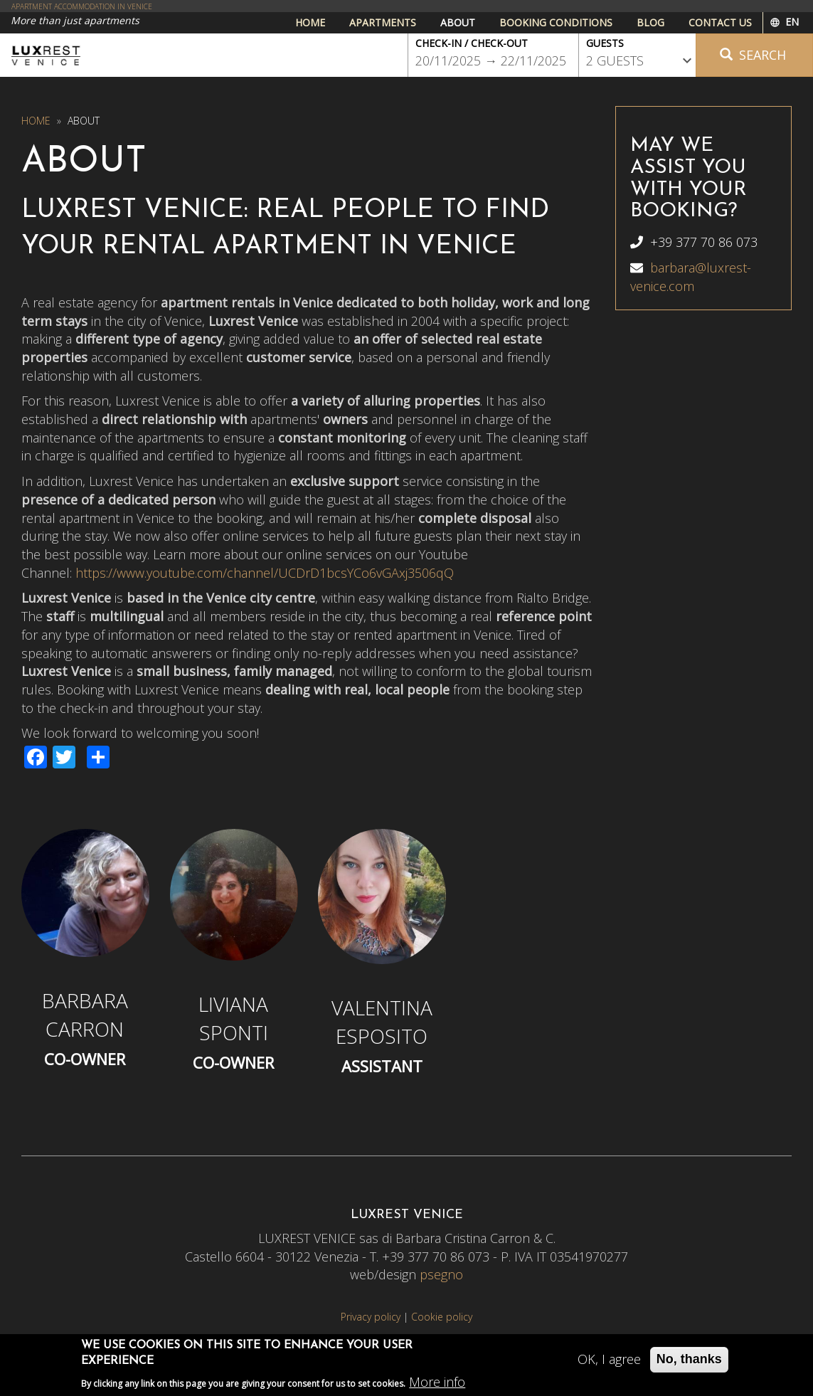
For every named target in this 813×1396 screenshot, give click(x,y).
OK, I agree (609, 1363)
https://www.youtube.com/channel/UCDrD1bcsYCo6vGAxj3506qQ (264, 572)
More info (437, 1385)
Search (753, 54)
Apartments (382, 22)
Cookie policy (441, 1316)
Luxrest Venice (46, 55)
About (457, 22)
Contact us (720, 22)
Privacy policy (370, 1316)
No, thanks (689, 1363)
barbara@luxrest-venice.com (690, 277)
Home (310, 22)
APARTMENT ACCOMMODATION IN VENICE (81, 6)
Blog (650, 22)
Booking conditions (555, 22)
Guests (605, 43)
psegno (441, 1274)
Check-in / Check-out (471, 43)
